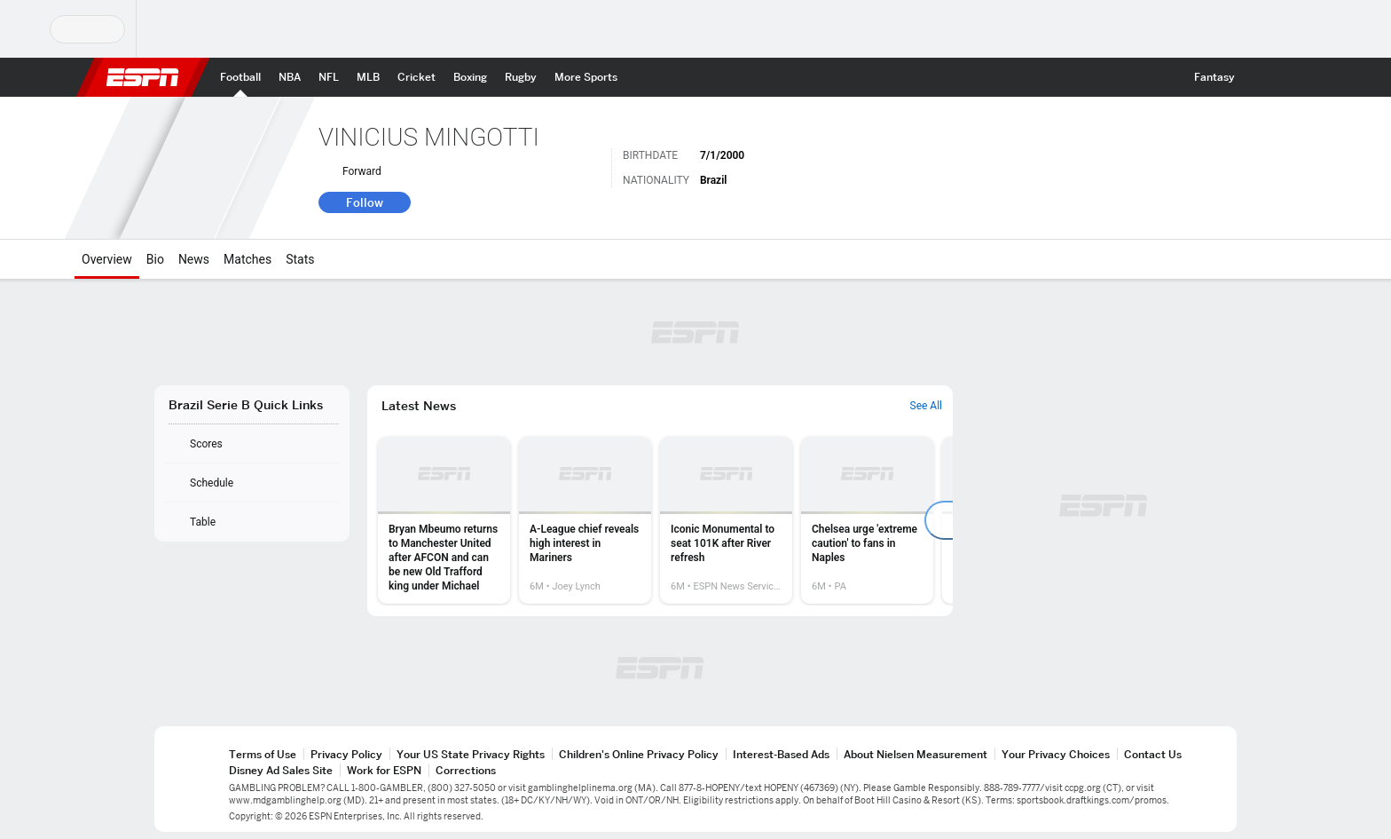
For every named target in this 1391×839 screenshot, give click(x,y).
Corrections (466, 770)
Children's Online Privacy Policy (639, 754)
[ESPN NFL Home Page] (328, 77)
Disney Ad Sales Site (281, 770)
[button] (1260, 77)
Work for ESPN (384, 770)
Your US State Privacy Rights (471, 754)
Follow (364, 202)
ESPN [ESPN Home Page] (142, 77)
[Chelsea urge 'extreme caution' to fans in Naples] (867, 520)
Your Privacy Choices (1056, 754)
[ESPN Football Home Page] (240, 77)
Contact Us (1153, 754)
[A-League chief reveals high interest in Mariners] (585, 520)
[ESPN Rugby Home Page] (521, 77)
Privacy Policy (346, 754)
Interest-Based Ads (781, 754)
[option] (444, 520)
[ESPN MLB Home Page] (368, 77)
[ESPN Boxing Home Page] (470, 77)
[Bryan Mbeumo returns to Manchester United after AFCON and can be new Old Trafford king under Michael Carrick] (444, 520)
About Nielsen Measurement (915, 754)
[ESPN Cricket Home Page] (416, 77)
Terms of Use (262, 754)
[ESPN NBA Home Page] (290, 77)
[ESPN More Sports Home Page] (585, 77)
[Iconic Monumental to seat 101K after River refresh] (726, 520)
